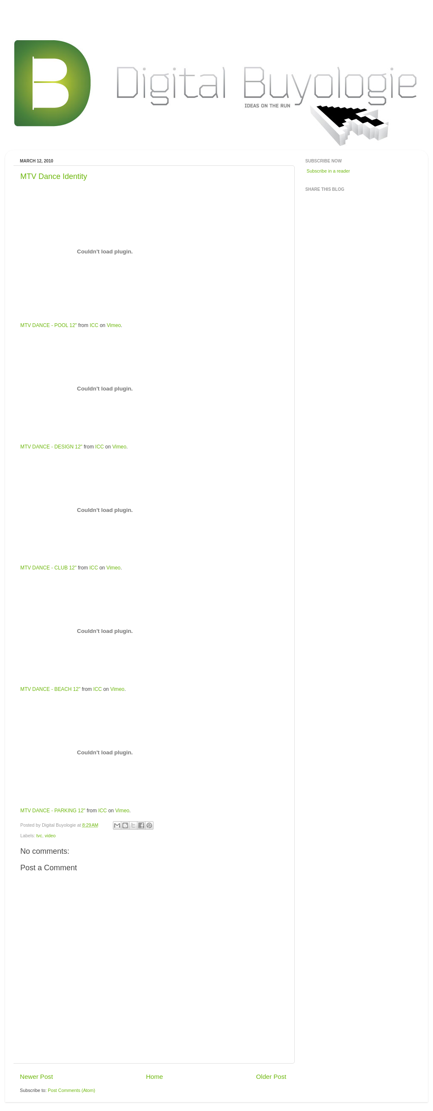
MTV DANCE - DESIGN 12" (51, 447)
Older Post (271, 1076)
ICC (94, 325)
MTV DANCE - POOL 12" (48, 325)
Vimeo (114, 325)
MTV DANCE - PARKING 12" (52, 811)
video (50, 835)
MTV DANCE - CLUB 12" (48, 568)
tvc (39, 835)
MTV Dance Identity (53, 176)
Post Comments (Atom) (71, 1090)
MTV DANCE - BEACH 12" (50, 689)
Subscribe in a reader (328, 170)
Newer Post (36, 1076)
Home (154, 1076)
